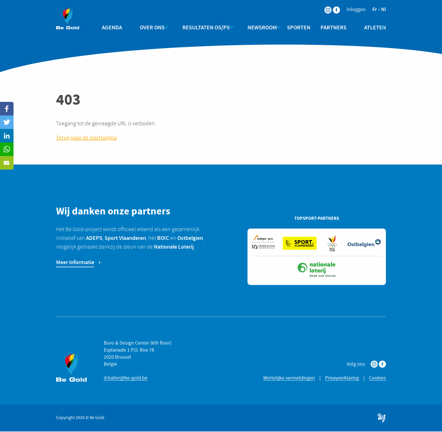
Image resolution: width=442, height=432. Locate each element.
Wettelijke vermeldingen (289, 379)
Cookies (377, 379)
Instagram (374, 365)
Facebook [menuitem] (333, 6)
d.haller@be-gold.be (125, 379)
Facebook (382, 365)
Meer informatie (75, 262)
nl (383, 9)
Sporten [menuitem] (296, 27)
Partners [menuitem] (331, 27)
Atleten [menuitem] (367, 27)
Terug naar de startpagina (86, 138)
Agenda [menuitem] (117, 27)
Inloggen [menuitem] (356, 9)
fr (374, 9)
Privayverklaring (342, 379)
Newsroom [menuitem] (257, 27)
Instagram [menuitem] (324, 6)
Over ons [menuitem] (152, 27)
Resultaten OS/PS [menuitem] (203, 27)
